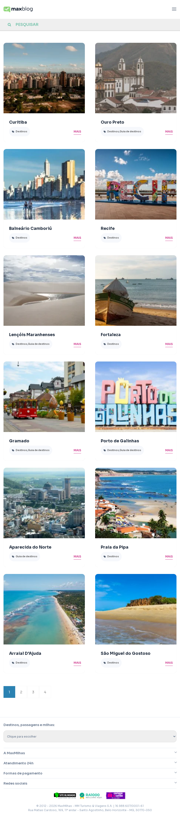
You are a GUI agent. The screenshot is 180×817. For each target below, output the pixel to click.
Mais (77, 131)
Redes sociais (15, 783)
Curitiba (18, 122)
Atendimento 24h (19, 763)
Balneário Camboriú (30, 228)
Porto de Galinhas (120, 441)
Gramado (19, 441)
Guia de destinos (130, 131)
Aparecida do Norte (30, 547)
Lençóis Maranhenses (32, 334)
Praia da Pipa (114, 547)
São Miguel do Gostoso (125, 653)
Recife (108, 228)
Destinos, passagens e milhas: (29, 725)
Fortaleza (111, 334)
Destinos (21, 131)
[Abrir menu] (174, 10)
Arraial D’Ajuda (25, 653)
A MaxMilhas (14, 753)
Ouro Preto (112, 122)
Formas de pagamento (23, 773)
